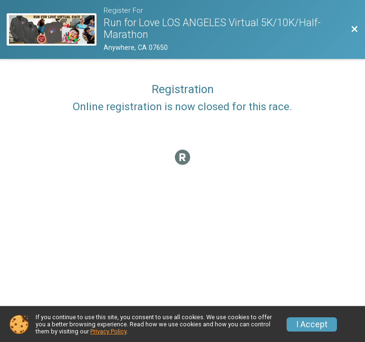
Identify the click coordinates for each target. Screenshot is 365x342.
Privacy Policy (108, 331)
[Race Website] (55, 29)
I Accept (311, 324)
